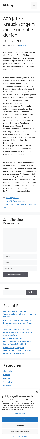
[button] (37, 392)
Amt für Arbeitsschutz (15, 201)
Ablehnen (20, 425)
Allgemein (7, 371)
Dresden (6, 374)
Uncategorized (12, 197)
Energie (6, 378)
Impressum (24, 436)
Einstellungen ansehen (20, 431)
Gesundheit (8, 382)
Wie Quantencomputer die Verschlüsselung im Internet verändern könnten (19, 314)
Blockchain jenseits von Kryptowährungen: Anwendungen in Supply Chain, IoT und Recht (18, 341)
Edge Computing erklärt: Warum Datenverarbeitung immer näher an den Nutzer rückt (18, 323)
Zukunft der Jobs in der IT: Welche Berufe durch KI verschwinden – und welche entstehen (18, 332)
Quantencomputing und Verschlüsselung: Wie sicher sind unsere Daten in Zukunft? (17, 350)
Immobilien (8, 385)
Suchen (6, 288)
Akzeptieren (20, 419)
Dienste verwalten (19, 414)
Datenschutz (16, 436)
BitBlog (8, 5)
